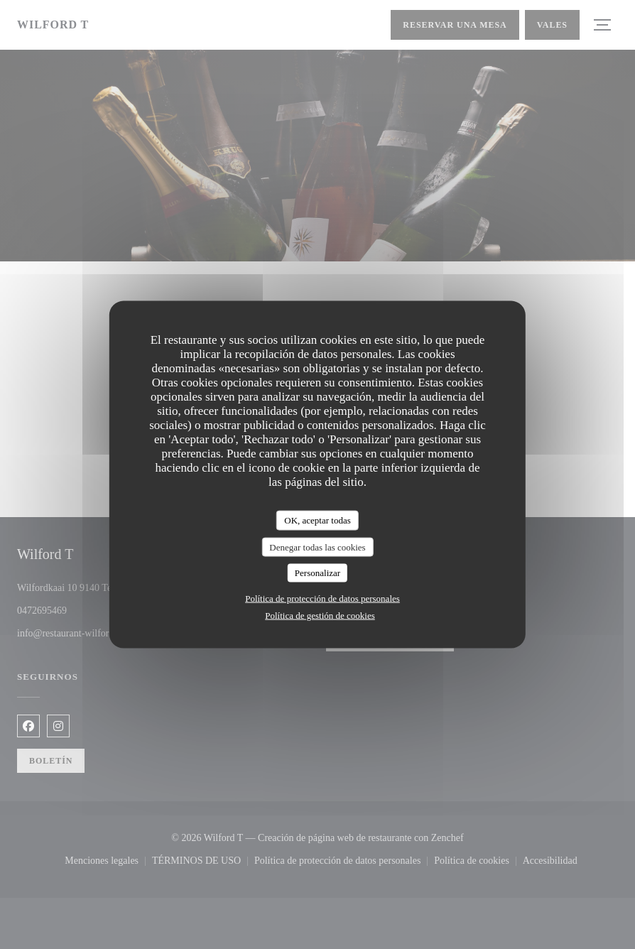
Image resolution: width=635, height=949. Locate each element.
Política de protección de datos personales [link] (322, 597)
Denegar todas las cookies (317, 546)
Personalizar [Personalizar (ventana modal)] (317, 573)
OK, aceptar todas (317, 520)
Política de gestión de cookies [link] (320, 614)
